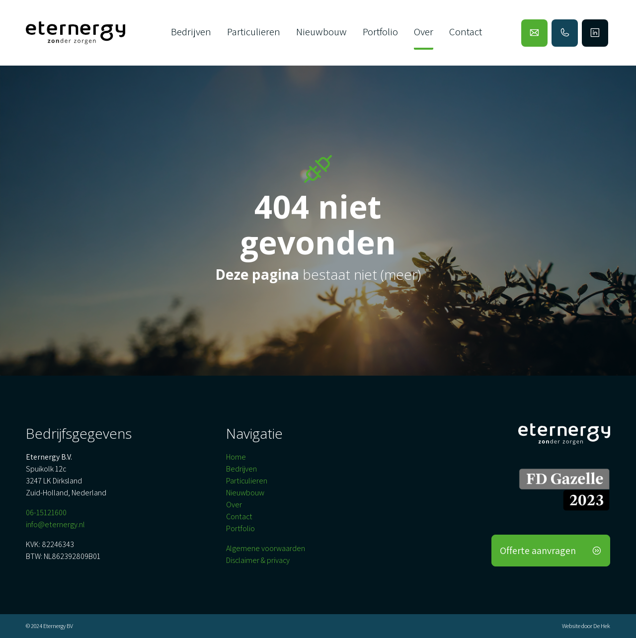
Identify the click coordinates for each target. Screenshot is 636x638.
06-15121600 (46, 512)
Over (423, 31)
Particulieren (253, 31)
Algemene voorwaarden (265, 548)
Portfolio (380, 31)
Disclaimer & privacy (258, 560)
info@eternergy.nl (55, 524)
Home (236, 457)
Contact (465, 31)
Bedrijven (191, 31)
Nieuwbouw (321, 31)
